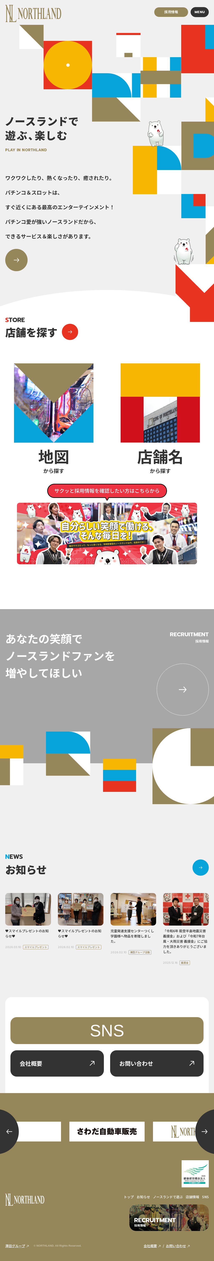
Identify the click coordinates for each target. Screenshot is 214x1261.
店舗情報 (192, 1196)
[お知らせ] (200, 867)
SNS (107, 1030)
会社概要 (152, 1245)
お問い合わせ (178, 1245)
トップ (129, 1196)
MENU (200, 12)
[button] (9, 1131)
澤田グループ (17, 1245)
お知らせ (143, 1196)
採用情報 (171, 12)
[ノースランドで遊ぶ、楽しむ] (16, 260)
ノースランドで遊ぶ (168, 1196)
